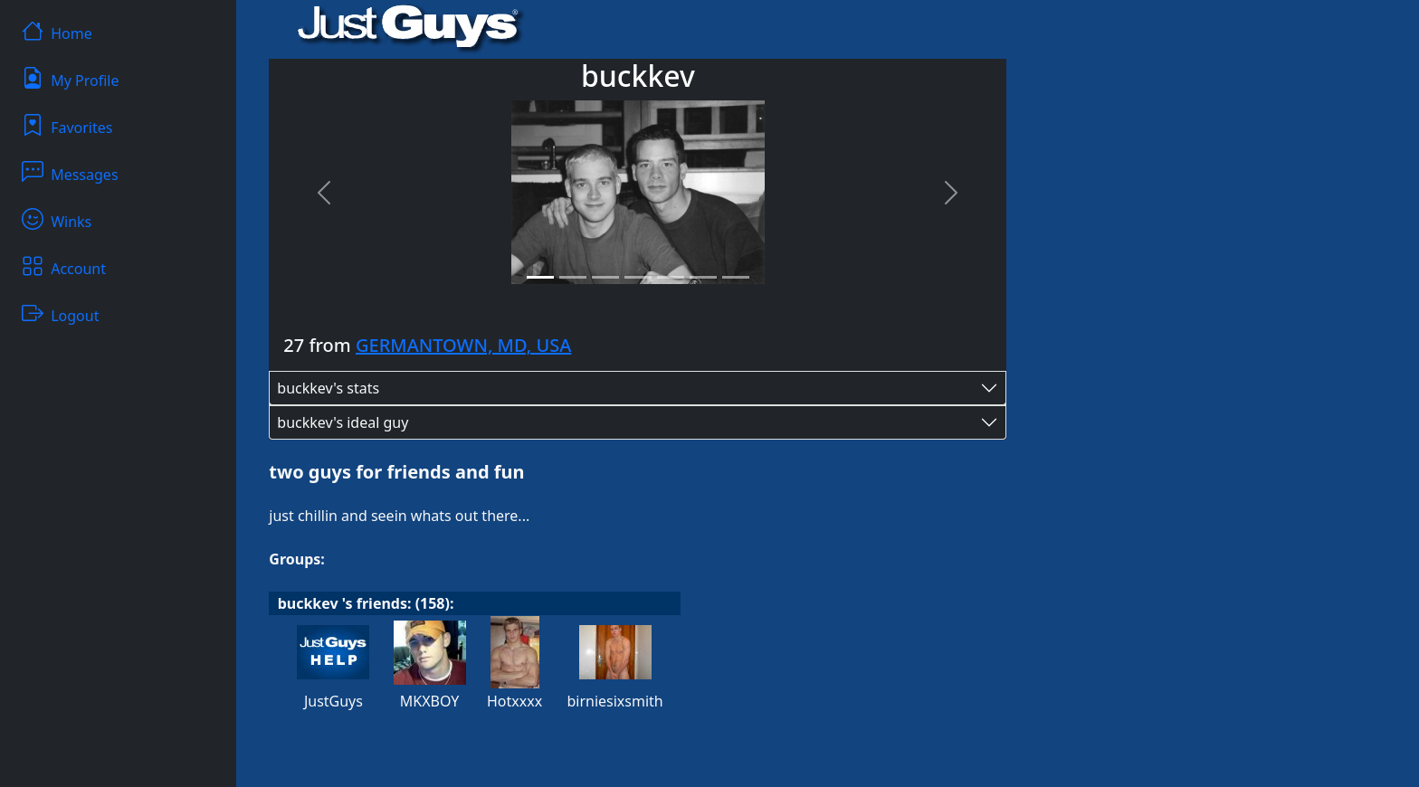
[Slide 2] (572, 277)
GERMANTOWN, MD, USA (463, 345)
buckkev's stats (328, 388)
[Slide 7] (735, 277)
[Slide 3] (605, 277)
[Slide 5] (670, 277)
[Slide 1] (540, 277)
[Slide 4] (638, 277)
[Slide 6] (703, 277)
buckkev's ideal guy (342, 422)
